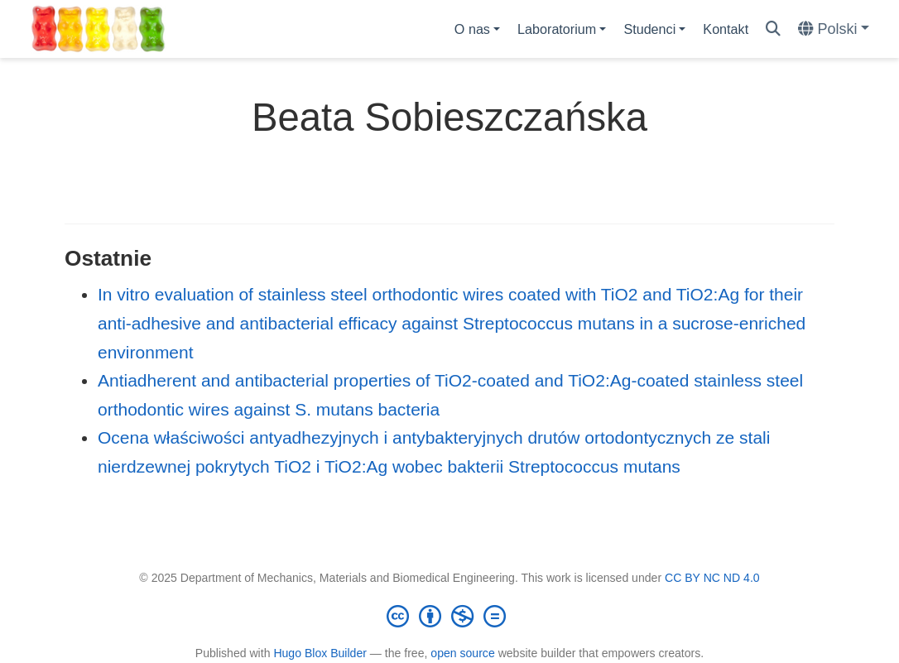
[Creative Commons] (449, 616)
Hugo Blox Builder (320, 653)
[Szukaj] (773, 29)
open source (462, 653)
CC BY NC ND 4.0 (712, 577)
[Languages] (833, 29)
